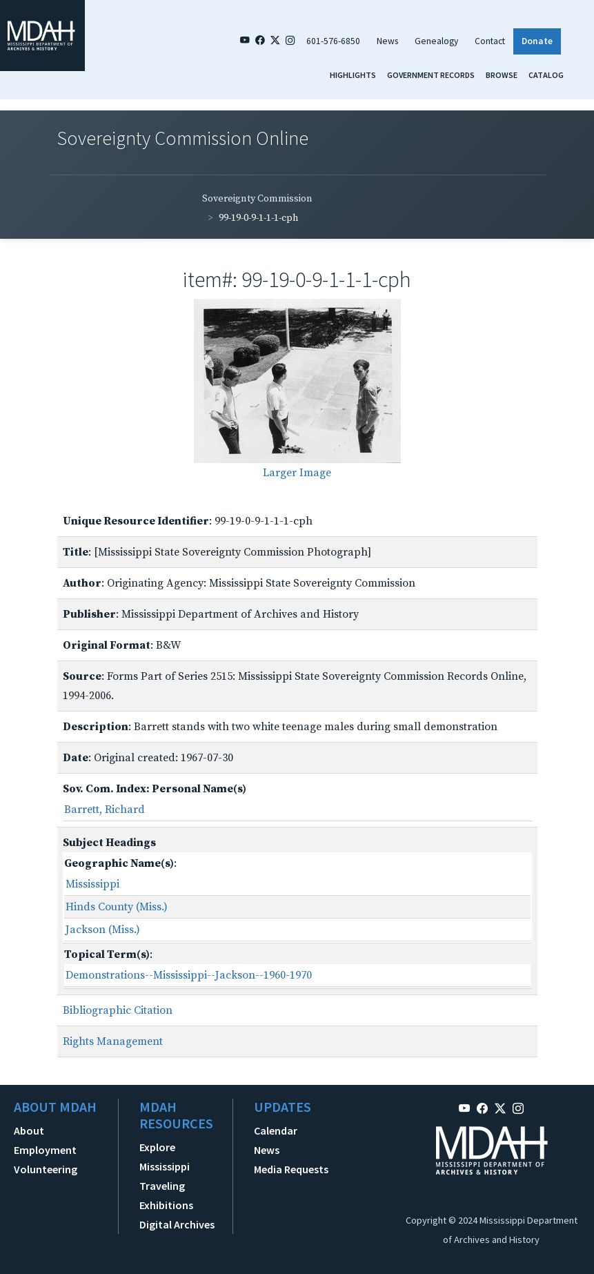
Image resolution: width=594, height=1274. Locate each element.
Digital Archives (177, 1224)
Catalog (546, 75)
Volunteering (45, 1169)
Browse (501, 75)
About (29, 1130)
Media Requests (291, 1169)
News (387, 41)
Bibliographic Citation (117, 1010)
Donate (537, 41)
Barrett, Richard (104, 809)
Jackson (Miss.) (103, 930)
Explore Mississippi (164, 1156)
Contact (490, 41)
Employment (45, 1150)
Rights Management (113, 1041)
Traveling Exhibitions (166, 1195)
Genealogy (436, 41)
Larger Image (297, 473)
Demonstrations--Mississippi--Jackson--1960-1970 (189, 975)
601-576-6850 (333, 41)
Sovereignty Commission (257, 199)
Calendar (275, 1130)
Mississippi (92, 884)
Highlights (353, 75)
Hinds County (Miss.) (117, 907)
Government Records (431, 75)
